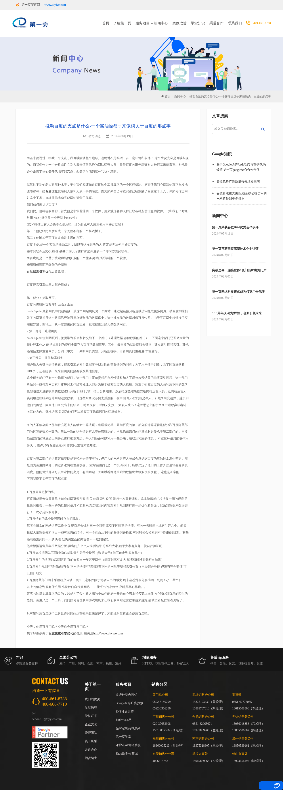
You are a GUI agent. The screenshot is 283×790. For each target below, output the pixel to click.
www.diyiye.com (55, 4)
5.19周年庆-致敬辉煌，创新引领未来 (237, 307)
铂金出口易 (123, 714)
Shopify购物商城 (127, 748)
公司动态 (94, 130)
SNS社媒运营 (125, 706)
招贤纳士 (91, 752)
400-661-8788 (262, 20)
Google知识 (222, 148)
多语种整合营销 (126, 689)
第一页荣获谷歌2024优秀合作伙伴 (235, 222)
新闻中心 (161, 20)
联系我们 (235, 20)
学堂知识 (198, 20)
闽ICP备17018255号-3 (200, 780)
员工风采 (91, 735)
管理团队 (91, 727)
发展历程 (91, 702)
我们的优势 (92, 693)
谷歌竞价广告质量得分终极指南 (238, 176)
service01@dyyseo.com (47, 713)
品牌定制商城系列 (128, 722)
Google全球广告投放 (129, 697)
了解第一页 (122, 20)
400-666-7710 (54, 698)
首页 (105, 20)
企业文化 (91, 719)
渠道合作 (216, 20)
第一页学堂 (123, 731)
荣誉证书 (91, 710)
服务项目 (143, 20)
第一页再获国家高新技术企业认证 (235, 243)
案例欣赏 (179, 20)
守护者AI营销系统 (128, 739)
